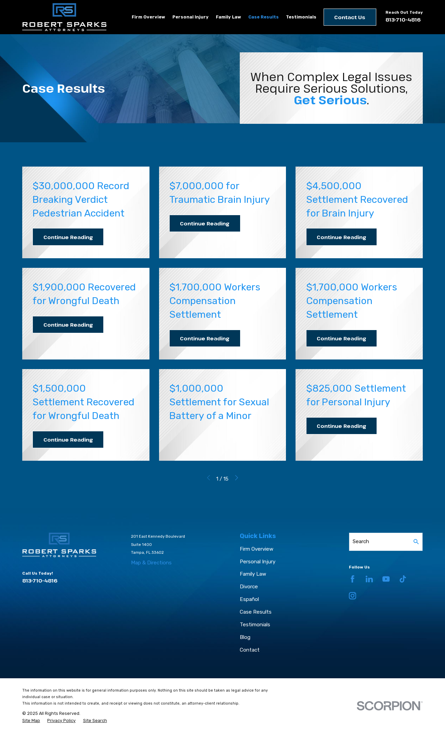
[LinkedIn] (369, 579)
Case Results (256, 612)
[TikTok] (402, 579)
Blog (245, 637)
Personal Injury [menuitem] (190, 16)
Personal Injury (257, 562)
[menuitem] (31, 721)
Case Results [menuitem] (263, 16)
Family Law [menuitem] (228, 16)
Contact (250, 650)
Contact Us (349, 17)
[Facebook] (352, 579)
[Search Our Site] (416, 541)
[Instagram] (352, 595)
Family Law (253, 574)
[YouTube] (386, 579)
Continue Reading (68, 237)
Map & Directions (151, 563)
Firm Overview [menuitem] (148, 16)
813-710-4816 (403, 19)
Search (361, 541)
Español (249, 599)
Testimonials (255, 624)
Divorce (249, 587)
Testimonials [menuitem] (301, 16)
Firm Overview (256, 549)
